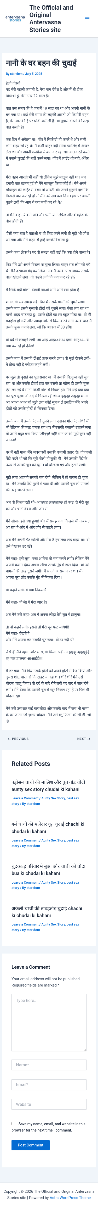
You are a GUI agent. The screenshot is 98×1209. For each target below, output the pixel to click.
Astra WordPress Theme (70, 1197)
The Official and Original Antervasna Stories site (51, 19)
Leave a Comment (24, 798)
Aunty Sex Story (53, 798)
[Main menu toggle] (87, 18)
